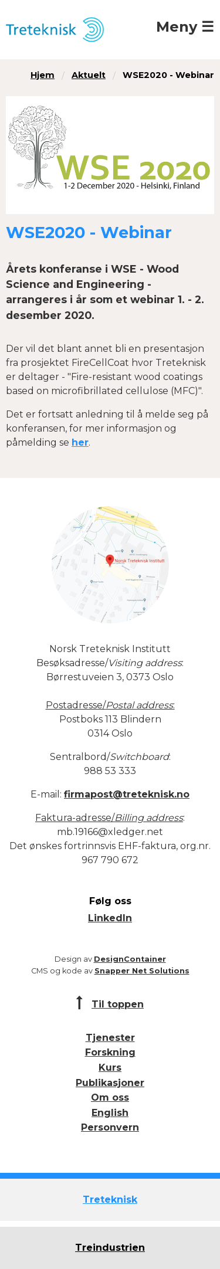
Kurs (110, 1067)
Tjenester (110, 1037)
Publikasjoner (110, 1082)
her (80, 442)
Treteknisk (110, 1199)
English (110, 1112)
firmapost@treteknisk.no (126, 794)
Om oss (110, 1097)
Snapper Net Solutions (141, 970)
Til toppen (118, 1004)
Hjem (43, 75)
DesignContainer (130, 959)
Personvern (110, 1127)
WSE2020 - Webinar (168, 75)
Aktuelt (89, 75)
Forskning (110, 1052)
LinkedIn (110, 918)
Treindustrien (110, 1247)
